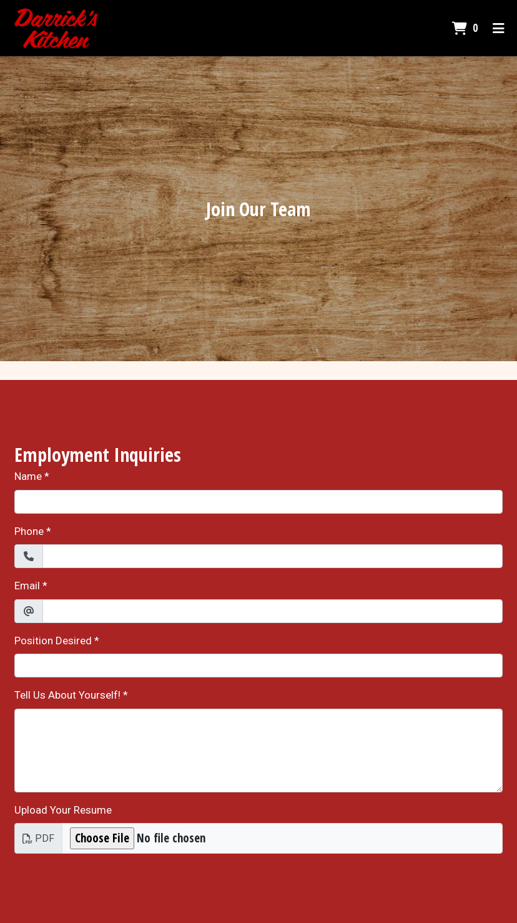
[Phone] (272, 556)
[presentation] (109, 888)
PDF (38, 838)
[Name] (258, 502)
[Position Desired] (258, 665)
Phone (29, 531)
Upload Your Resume (63, 810)
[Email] (272, 611)
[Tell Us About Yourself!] (258, 750)
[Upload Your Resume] (282, 838)
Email (27, 585)
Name (28, 476)
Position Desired (53, 640)
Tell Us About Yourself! (67, 695)
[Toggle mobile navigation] (498, 28)
